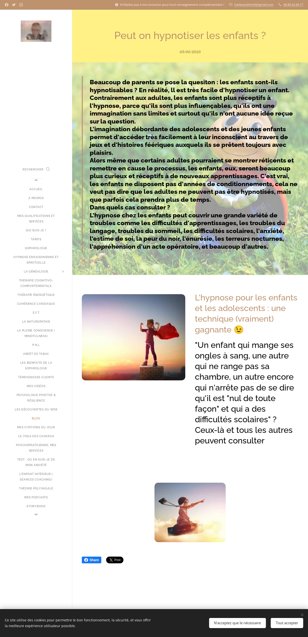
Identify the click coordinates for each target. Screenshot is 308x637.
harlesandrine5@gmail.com (253, 4)
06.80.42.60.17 (293, 4)
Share (91, 560)
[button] (36, 169)
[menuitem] (36, 189)
